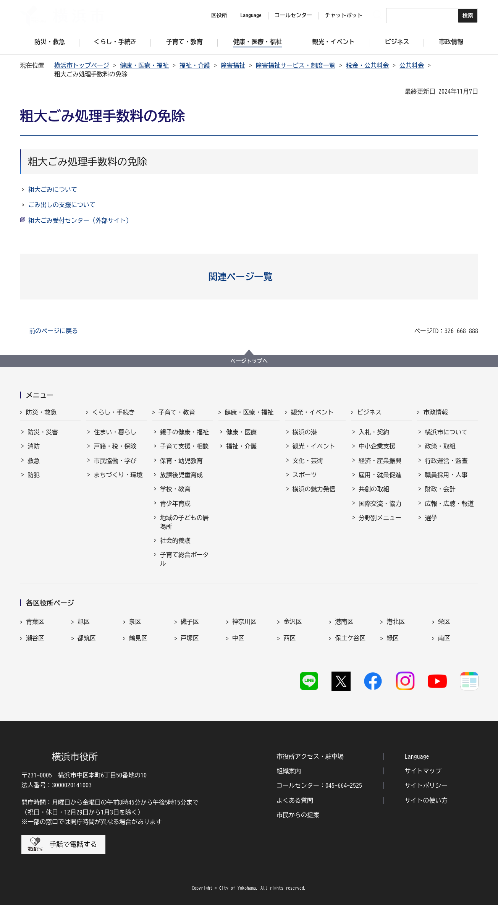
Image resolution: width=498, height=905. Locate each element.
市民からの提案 (297, 815)
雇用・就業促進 (380, 475)
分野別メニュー (380, 518)
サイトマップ (423, 771)
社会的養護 (175, 540)
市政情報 (435, 412)
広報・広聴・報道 (449, 503)
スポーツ (305, 475)
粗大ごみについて (52, 189)
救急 (33, 461)
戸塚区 (190, 638)
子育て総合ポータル (184, 559)
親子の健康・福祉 (184, 432)
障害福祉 (233, 65)
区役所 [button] (219, 15)
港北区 (395, 621)
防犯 (33, 475)
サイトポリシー (426, 785)
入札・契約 (374, 432)
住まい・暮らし (115, 432)
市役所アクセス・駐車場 (310, 756)
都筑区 (87, 638)
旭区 (84, 621)
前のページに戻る (53, 331)
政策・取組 (440, 446)
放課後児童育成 (181, 475)
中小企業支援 (377, 446)
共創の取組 (374, 489)
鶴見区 (138, 638)
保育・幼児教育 (181, 461)
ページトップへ (249, 361)
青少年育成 (175, 503)
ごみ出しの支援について (61, 205)
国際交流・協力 (380, 503)
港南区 (344, 621)
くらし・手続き (113, 412)
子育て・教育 (176, 412)
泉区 (135, 621)
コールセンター (293, 15)
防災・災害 (42, 432)
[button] (249, 276)
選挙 (431, 518)
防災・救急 (41, 412)
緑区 (392, 638)
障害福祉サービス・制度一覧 (295, 65)
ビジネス (369, 412)
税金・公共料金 (367, 65)
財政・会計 (440, 489)
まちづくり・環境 (118, 475)
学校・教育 (175, 489)
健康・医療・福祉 (144, 65)
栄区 (444, 621)
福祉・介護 (194, 65)
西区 (289, 638)
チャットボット (343, 15)
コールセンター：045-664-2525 (319, 785)
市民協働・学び (115, 461)
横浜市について (446, 432)
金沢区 (292, 621)
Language (417, 756)
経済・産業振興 (380, 461)
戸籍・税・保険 (115, 446)
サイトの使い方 (426, 800)
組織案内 (288, 771)
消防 (33, 446)
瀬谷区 (35, 638)
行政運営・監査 (446, 461)
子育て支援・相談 (184, 446)
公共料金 (411, 65)
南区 (444, 638)
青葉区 (35, 621)
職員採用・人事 (446, 475)
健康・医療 (241, 432)
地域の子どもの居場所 (184, 522)
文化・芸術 (308, 461)
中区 (238, 638)
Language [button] (251, 15)
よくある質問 (294, 800)
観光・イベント (312, 412)
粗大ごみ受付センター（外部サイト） (80, 220)
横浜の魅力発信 (314, 489)
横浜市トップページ (81, 65)
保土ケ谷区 (350, 638)
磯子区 (190, 621)
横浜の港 (305, 432)
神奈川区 (244, 621)
